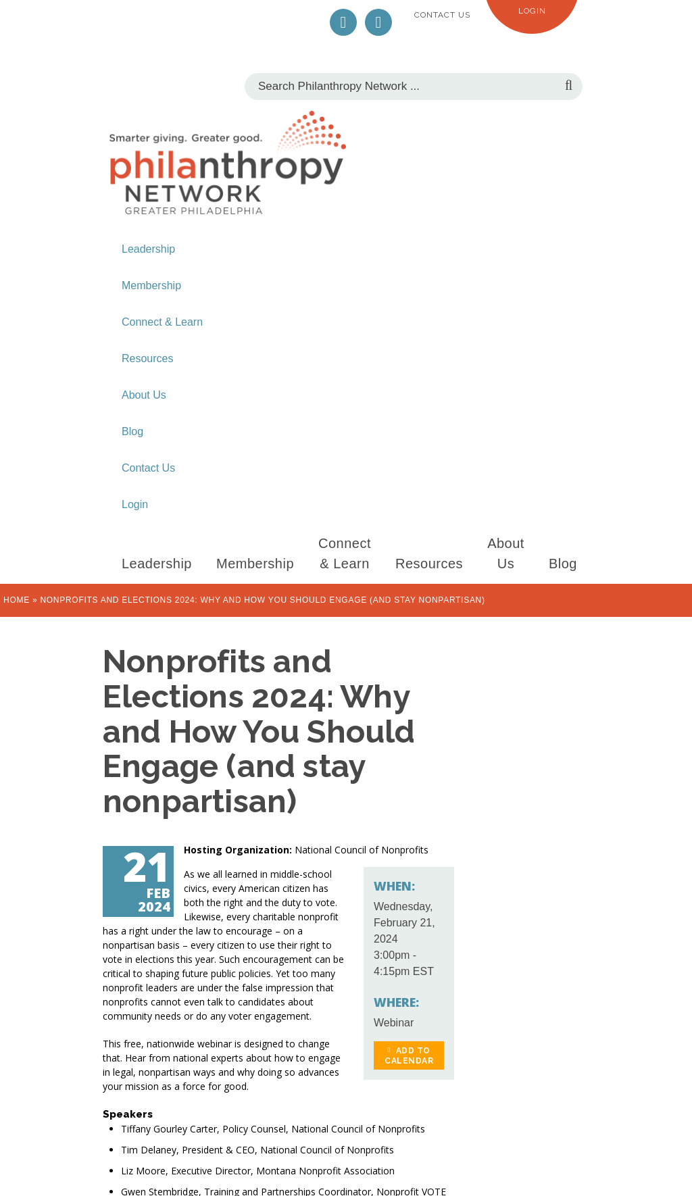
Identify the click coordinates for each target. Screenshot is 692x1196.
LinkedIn (378, 22)
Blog (132, 431)
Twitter (343, 22)
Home (16, 600)
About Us (144, 395)
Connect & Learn (162, 322)
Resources (147, 358)
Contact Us (442, 15)
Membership (151, 285)
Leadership (148, 249)
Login (532, 11)
